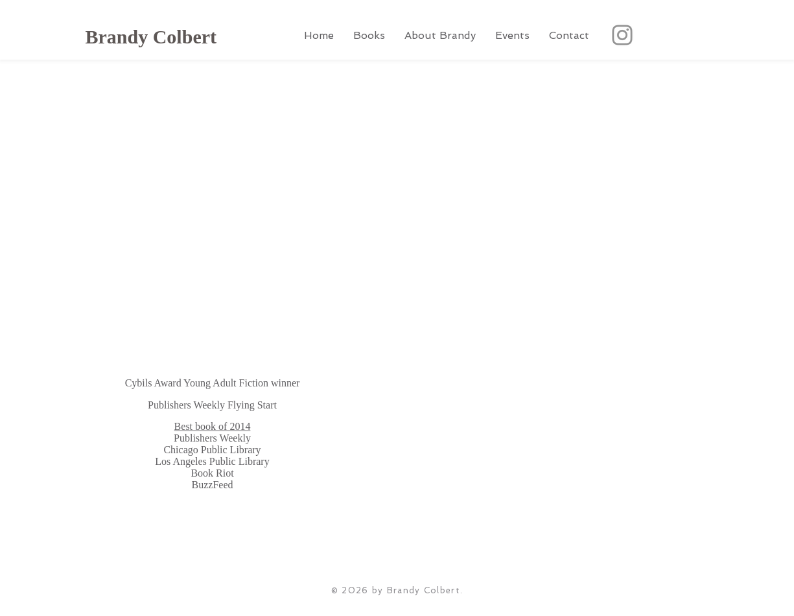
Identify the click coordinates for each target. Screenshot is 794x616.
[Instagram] (622, 35)
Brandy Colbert (151, 36)
